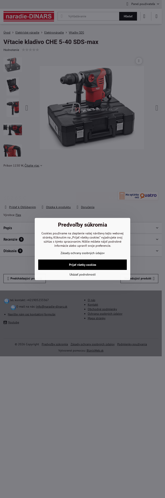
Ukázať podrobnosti (82, 274)
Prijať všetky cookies (82, 265)
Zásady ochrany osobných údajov (83, 253)
